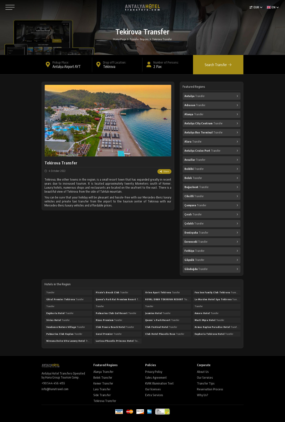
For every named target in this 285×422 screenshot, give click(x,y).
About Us (203, 372)
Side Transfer (102, 395)
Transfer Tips (205, 383)
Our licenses (153, 389)
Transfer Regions (139, 39)
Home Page (119, 39)
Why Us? (202, 395)
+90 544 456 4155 (53, 383)
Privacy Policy (153, 372)
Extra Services (154, 395)
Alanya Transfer (103, 372)
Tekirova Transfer (162, 39)
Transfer (194, 96)
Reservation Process (210, 389)
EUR (254, 7)
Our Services (205, 377)
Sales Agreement (156, 377)
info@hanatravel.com (55, 389)
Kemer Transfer (103, 383)
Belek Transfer (102, 377)
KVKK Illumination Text (159, 383)
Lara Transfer (102, 389)
